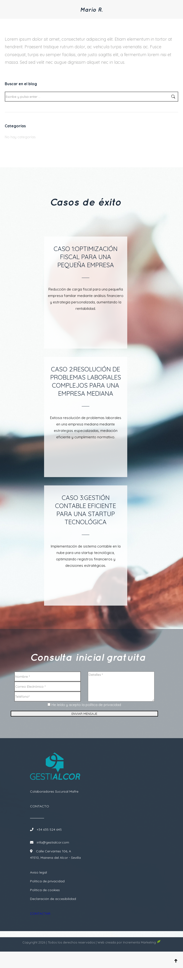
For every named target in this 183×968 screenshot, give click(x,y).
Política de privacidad (47, 893)
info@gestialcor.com (53, 854)
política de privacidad (103, 712)
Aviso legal (38, 884)
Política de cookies (45, 902)
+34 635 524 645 (49, 841)
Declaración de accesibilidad (53, 911)
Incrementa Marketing (142, 959)
